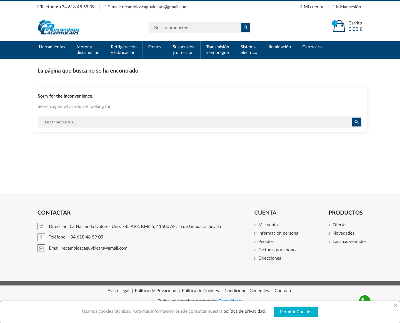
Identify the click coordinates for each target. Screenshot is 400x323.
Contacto (283, 291)
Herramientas (52, 46)
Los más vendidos (349, 241)
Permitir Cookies (296, 311)
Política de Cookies (200, 291)
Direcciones (269, 258)
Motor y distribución (88, 49)
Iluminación (280, 46)
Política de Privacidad (155, 291)
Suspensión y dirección (183, 49)
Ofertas (339, 225)
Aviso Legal (118, 291)
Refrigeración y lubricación (124, 49)
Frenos (154, 46)
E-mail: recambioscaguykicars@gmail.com (146, 6)
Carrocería (312, 46)
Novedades (343, 233)
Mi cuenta (268, 225)
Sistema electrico (249, 49)
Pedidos (266, 241)
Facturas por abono (277, 250)
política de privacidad (244, 311)
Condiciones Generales (246, 291)
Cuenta (265, 212)
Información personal (278, 233)
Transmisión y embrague (217, 49)
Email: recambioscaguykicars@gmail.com (83, 248)
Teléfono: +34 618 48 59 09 (66, 6)
